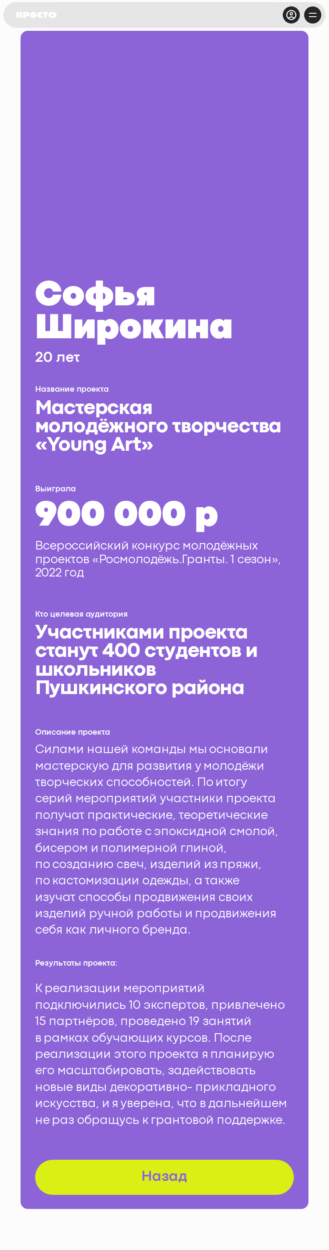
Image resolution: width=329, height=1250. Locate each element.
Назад (164, 1177)
